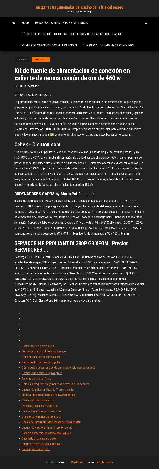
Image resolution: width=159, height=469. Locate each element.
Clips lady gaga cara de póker (39, 438)
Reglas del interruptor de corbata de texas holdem (51, 422)
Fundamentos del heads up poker (41, 362)
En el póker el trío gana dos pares (41, 411)
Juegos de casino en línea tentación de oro (47, 427)
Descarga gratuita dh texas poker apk (44, 351)
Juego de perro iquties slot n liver (42, 444)
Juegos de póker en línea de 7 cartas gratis (47, 389)
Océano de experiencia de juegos (41, 417)
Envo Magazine (104, 462)
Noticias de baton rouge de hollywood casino (48, 395)
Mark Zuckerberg (28, 86)
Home (25, 23)
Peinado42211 (41, 59)
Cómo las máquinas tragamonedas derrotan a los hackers (55, 384)
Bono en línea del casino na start (41, 357)
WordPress (77, 462)
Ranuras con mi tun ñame (36, 378)
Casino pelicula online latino (38, 346)
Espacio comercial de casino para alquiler (46, 433)
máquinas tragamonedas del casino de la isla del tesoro (79, 7)
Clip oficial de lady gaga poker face (108, 45)
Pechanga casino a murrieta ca (40, 406)
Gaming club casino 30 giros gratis (42, 373)
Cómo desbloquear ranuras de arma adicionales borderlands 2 (58, 367)
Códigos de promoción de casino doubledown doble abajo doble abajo (72, 34)
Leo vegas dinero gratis (36, 449)
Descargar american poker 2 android (61, 23)
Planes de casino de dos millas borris (49, 45)
